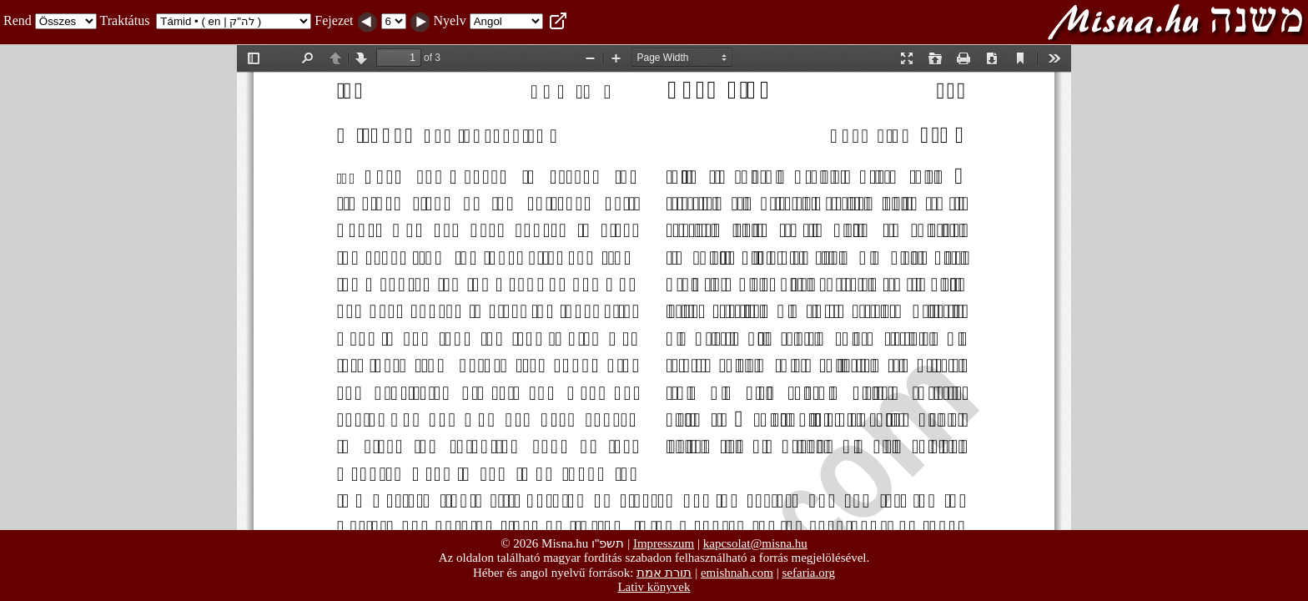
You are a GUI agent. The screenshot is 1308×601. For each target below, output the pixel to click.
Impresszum (663, 543)
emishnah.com (737, 572)
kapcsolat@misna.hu (755, 543)
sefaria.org (808, 572)
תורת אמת (664, 572)
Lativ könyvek (653, 586)
